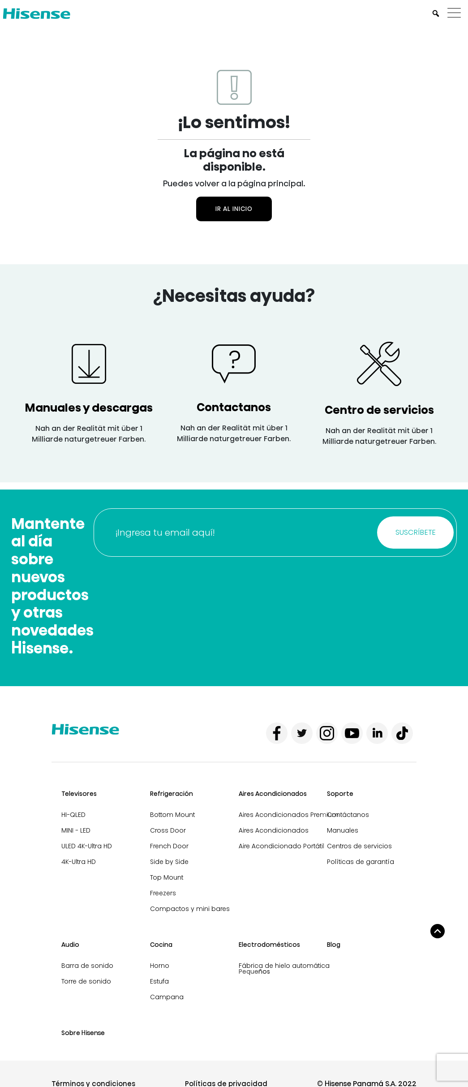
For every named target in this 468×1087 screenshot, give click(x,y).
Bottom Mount (172, 814)
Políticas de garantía (360, 861)
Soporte (340, 793)
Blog (333, 944)
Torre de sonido (86, 981)
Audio (70, 944)
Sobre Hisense (83, 1032)
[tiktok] (402, 733)
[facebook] (277, 733)
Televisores (79, 793)
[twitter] (302, 733)
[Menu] (456, 13)
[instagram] (327, 733)
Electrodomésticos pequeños (269, 949)
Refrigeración (171, 793)
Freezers (163, 893)
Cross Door (168, 830)
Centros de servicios (359, 846)
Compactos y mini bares (190, 908)
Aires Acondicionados (273, 793)
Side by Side (169, 861)
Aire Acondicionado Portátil (281, 846)
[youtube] (352, 733)
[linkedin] (377, 733)
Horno (159, 965)
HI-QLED (73, 814)
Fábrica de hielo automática (284, 965)
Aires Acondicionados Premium (289, 814)
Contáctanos (348, 814)
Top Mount (166, 877)
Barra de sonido (87, 965)
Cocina (161, 944)
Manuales (342, 830)
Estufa (159, 981)
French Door (169, 846)
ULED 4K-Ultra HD (86, 846)
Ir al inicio (234, 208)
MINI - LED (75, 830)
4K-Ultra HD (78, 861)
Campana (167, 996)
